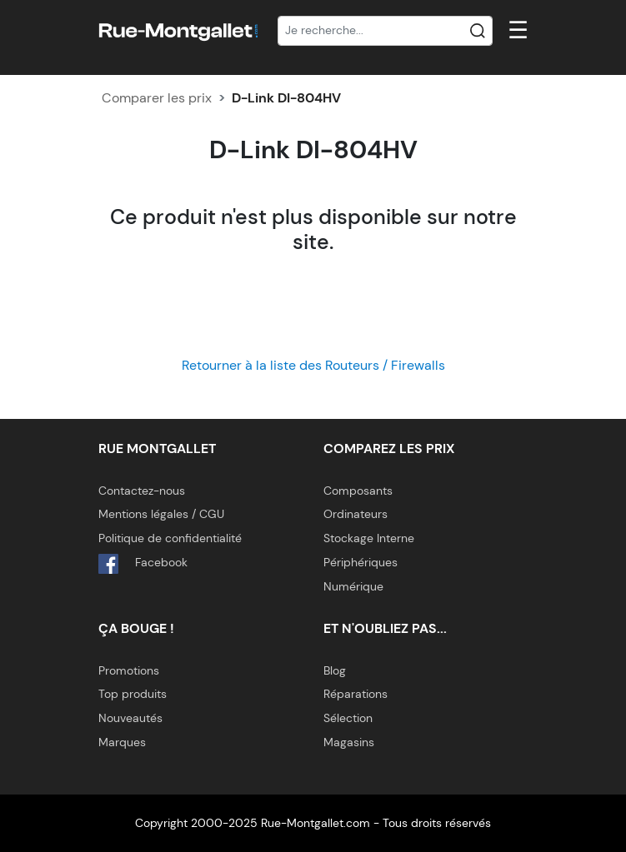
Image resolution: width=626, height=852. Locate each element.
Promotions (128, 670)
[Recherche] (385, 31)
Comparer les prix (157, 98)
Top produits (132, 693)
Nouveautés (130, 717)
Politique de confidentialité (170, 538)
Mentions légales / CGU (161, 513)
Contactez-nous (141, 490)
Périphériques (360, 562)
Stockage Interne (368, 538)
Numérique (353, 586)
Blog (334, 670)
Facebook (143, 564)
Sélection (348, 717)
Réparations (355, 693)
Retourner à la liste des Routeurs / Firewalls (313, 365)
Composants (358, 490)
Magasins (348, 742)
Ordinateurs (355, 513)
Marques (122, 742)
